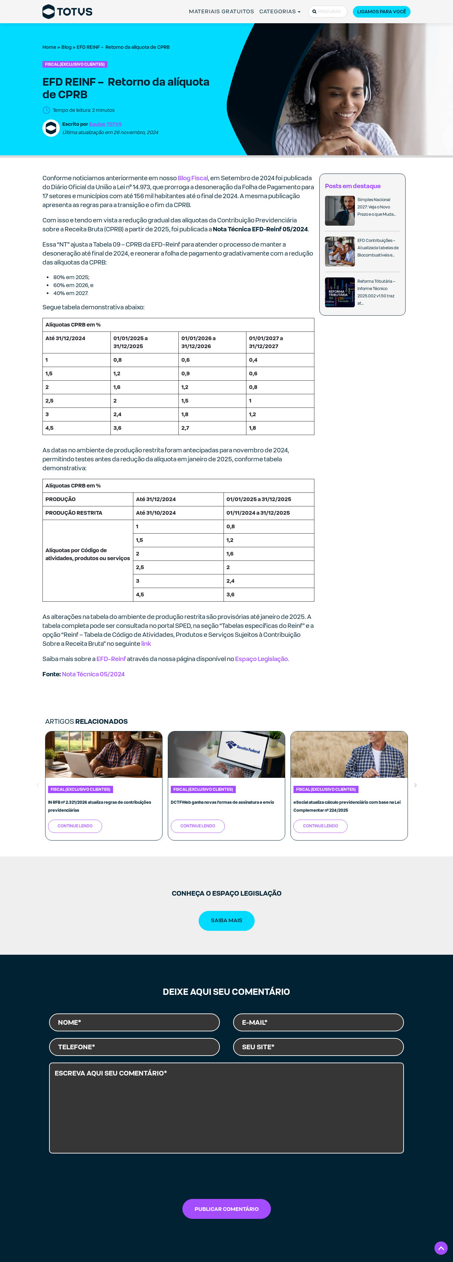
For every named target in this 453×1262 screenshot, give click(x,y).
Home (49, 47)
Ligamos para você (381, 11)
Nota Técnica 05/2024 (93, 674)
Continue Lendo (75, 826)
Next (416, 786)
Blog (66, 47)
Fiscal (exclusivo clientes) (75, 64)
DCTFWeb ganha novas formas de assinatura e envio (222, 802)
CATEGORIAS (277, 11)
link (145, 643)
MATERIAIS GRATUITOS (222, 11)
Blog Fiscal (193, 178)
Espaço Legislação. (262, 658)
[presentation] (226, 1178)
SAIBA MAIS (226, 920)
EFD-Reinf (111, 658)
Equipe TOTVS (105, 124)
